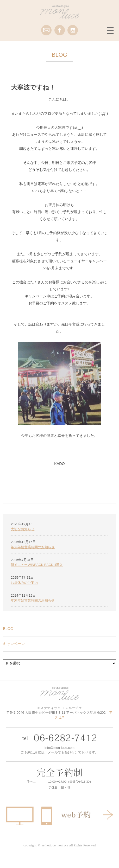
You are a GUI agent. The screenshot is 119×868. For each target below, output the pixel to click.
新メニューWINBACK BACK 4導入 (37, 565)
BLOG (8, 629)
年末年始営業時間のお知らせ (33, 547)
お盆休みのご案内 (24, 583)
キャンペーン (14, 644)
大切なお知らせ (22, 529)
